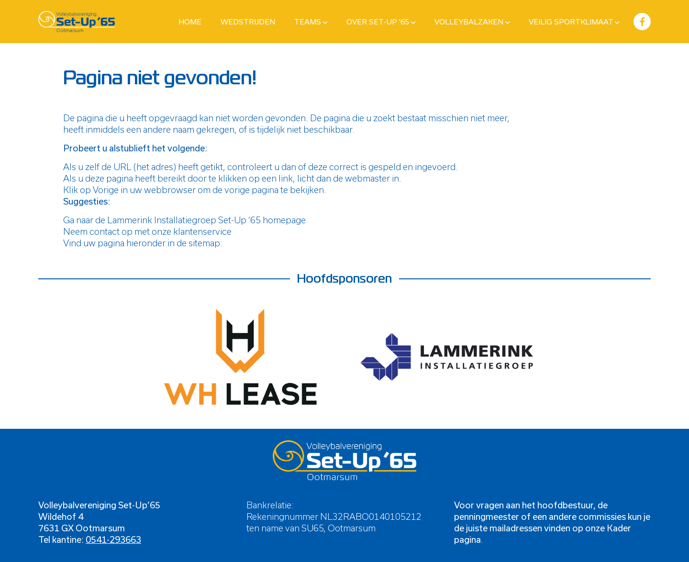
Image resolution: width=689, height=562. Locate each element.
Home (189, 21)
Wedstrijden (248, 21)
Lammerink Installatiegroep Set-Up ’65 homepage (206, 220)
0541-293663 (113, 539)
